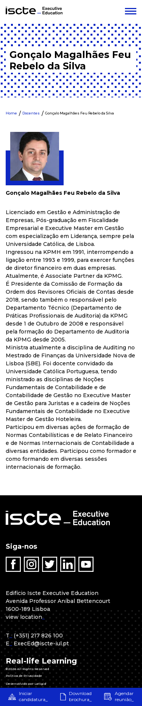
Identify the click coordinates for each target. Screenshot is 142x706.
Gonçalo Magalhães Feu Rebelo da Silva (79, 113)
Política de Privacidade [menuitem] (24, 676)
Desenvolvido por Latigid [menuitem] (26, 684)
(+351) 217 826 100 (38, 635)
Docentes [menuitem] (31, 113)
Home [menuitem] (11, 113)
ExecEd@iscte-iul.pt (41, 643)
